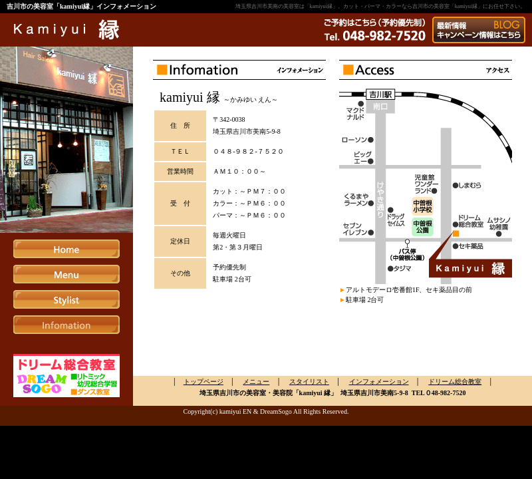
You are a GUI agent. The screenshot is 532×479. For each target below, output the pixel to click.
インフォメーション (379, 381)
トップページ (203, 381)
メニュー (256, 381)
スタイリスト (309, 381)
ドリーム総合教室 (454, 381)
